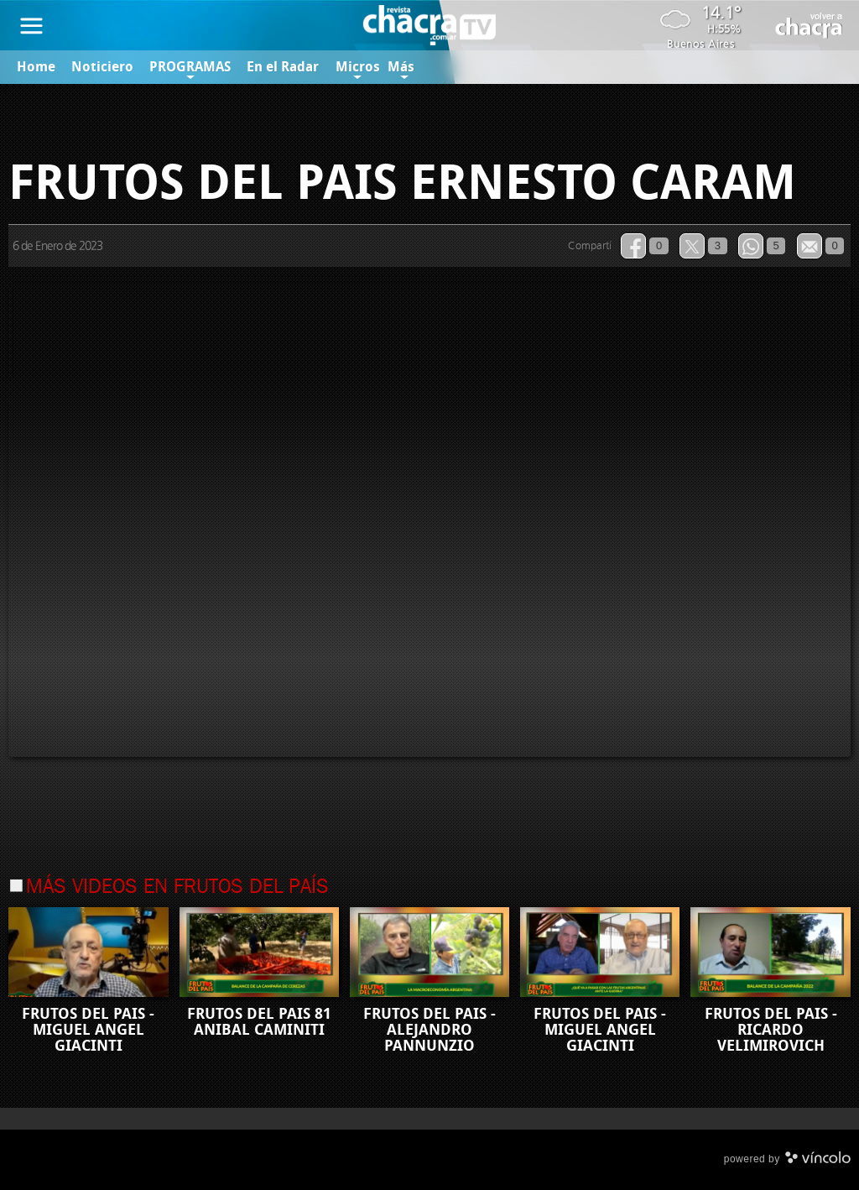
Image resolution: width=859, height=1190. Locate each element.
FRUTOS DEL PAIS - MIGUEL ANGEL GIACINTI (88, 1030)
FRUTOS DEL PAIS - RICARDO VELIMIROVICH (771, 1030)
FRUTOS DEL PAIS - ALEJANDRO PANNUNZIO (429, 1030)
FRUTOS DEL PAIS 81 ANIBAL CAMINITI (259, 1022)
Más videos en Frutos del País (177, 888)
